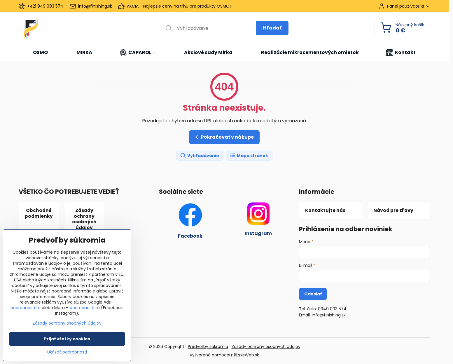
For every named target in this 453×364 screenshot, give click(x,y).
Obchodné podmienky (39, 213)
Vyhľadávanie (199, 156)
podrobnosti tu (26, 308)
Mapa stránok (249, 156)
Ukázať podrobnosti (67, 352)
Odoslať (313, 294)
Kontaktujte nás (325, 210)
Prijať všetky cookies (67, 339)
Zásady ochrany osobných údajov (84, 219)
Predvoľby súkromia (208, 346)
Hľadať (272, 28)
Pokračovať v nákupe (223, 136)
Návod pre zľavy (393, 210)
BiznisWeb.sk (246, 355)
